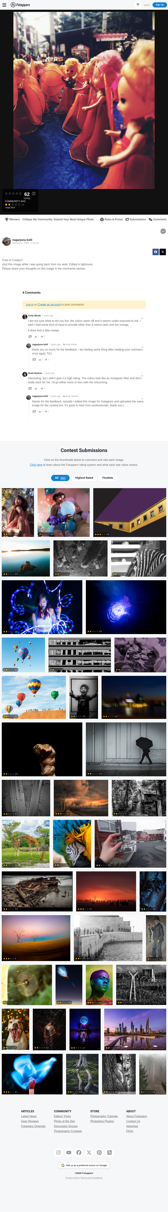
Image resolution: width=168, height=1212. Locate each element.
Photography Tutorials (104, 1116)
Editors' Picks (62, 1116)
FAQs (129, 1131)
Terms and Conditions (91, 1177)
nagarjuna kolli (22, 239)
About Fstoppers (136, 1116)
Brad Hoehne (35, 373)
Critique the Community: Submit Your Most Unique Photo (58, 219)
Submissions (134, 219)
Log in (30, 304)
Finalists (107, 478)
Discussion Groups (66, 1126)
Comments (156, 219)
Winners (11, 219)
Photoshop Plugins (102, 1121)
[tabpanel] (84, 793)
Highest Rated (84, 478)
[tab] (60, 477)
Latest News (28, 1116)
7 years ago (47, 315)
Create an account (49, 304)
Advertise (132, 1126)
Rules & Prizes (110, 219)
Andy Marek (34, 315)
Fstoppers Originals (33, 1126)
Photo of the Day (64, 1121)
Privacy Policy (72, 1177)
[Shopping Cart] (137, 4)
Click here (36, 464)
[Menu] (4, 5)
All (60, 478)
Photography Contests (68, 1131)
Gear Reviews (30, 1121)
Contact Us (133, 1121)
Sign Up (160, 5)
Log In (147, 5)
